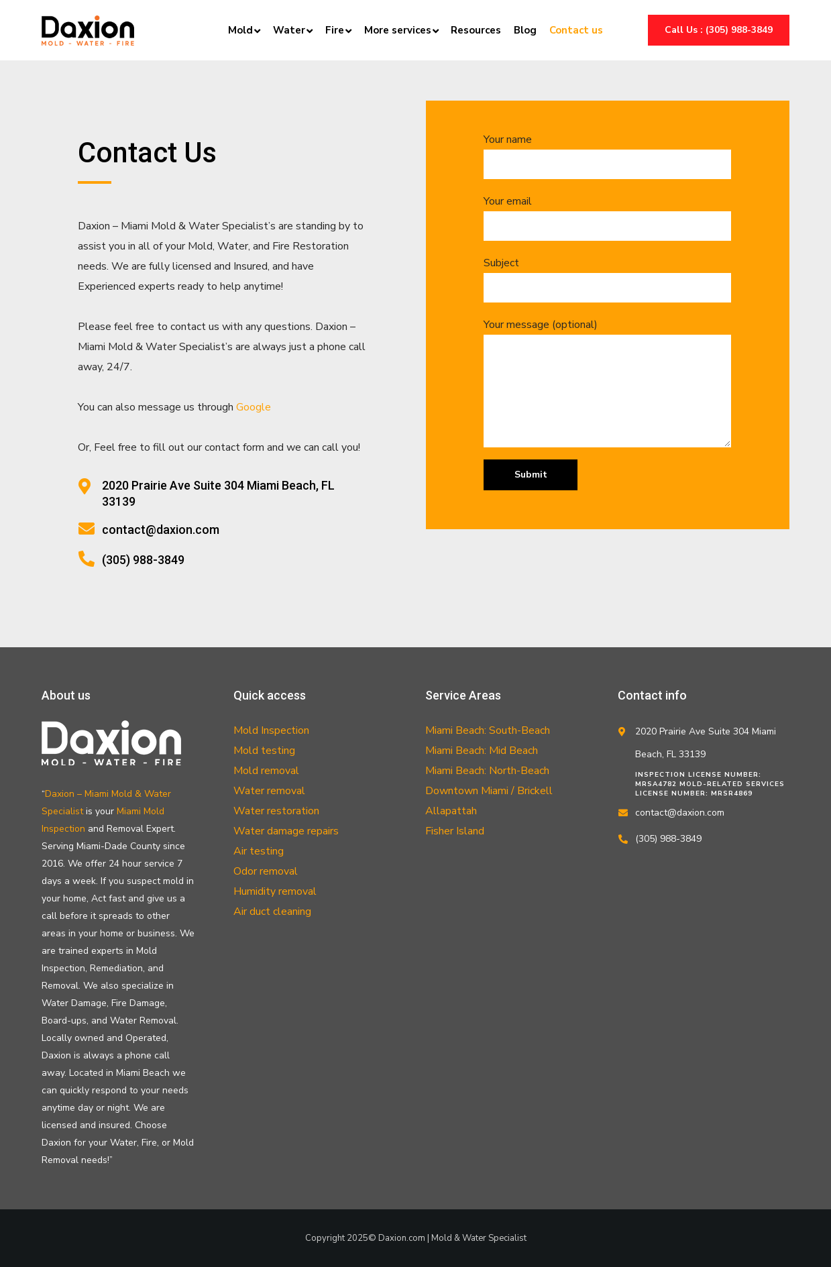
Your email (607, 217)
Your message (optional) (607, 382)
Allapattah (451, 811)
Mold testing (264, 750)
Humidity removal (275, 891)
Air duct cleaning (272, 911)
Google (253, 407)
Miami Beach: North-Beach (487, 770)
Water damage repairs (286, 831)
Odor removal (265, 871)
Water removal (269, 790)
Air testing (258, 851)
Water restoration (276, 811)
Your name (607, 155)
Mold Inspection (271, 730)
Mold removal (266, 770)
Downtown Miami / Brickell (489, 790)
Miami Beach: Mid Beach (481, 750)
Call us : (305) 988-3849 (719, 29)
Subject (607, 279)
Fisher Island (454, 831)
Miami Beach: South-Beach (487, 730)
